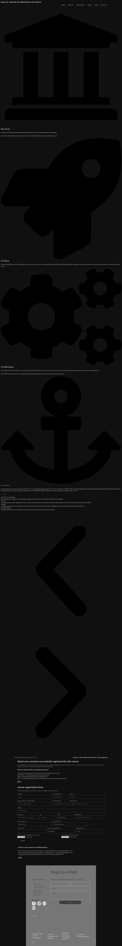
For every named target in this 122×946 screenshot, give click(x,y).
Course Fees (20, 828)
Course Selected (57, 821)
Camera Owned (21, 821)
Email (71, 794)
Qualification (78, 814)
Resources (76, 757)
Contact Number (57, 794)
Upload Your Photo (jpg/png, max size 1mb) (28, 835)
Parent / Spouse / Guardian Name (26, 801)
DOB (58, 814)
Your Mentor (5, 485)
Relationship (73, 801)
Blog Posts (105, 757)
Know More (4, 494)
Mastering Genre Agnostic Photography (38, 935)
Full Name (20, 794)
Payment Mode (80, 828)
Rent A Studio (84, 757)
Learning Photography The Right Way (52, 936)
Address (19, 807)
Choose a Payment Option (54, 828)
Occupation (20, 814)
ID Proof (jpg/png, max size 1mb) (69, 835)
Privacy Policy (92, 757)
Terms (99, 757)
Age (40, 814)
